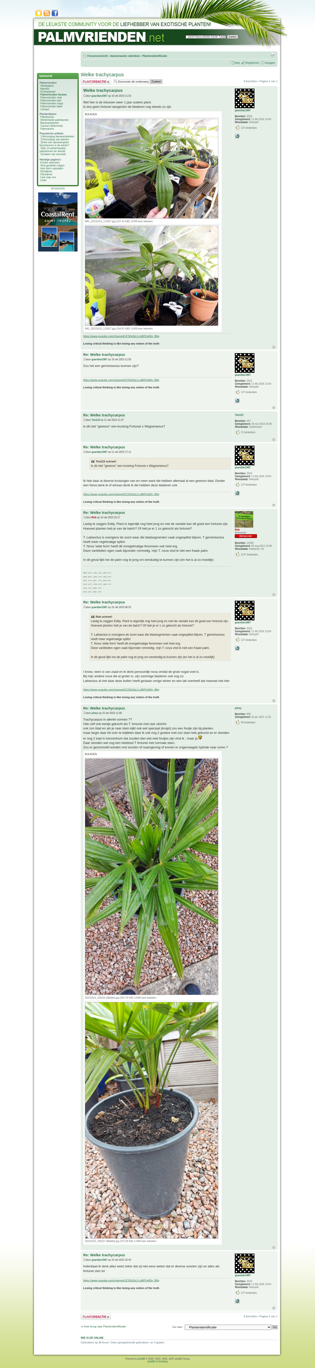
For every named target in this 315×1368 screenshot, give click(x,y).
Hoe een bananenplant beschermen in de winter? (54, 144)
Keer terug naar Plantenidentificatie (105, 1326)
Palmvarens (47, 128)
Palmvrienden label (51, 106)
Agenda (44, 88)
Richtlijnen (46, 171)
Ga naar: (177, 1326)
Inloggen (270, 62)
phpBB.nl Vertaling (157, 1361)
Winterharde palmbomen (54, 119)
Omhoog (273, 347)
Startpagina (47, 85)
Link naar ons (48, 177)
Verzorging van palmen (56, 139)
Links (43, 180)
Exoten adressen (50, 162)
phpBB (141, 1358)
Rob (94, 517)
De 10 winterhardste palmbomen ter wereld (53, 150)
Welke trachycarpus (102, 74)
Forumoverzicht (97, 55)
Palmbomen (47, 116)
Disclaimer (46, 174)
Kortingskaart (48, 91)
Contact (44, 109)
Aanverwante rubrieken (125, 55)
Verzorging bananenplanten (58, 136)
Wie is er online (92, 1337)
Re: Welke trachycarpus (104, 354)
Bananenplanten (49, 122)
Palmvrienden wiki (50, 100)
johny (95, 713)
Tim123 (96, 420)
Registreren (252, 62)
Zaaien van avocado (54, 154)
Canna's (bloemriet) (51, 125)
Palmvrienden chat (51, 97)
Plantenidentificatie (154, 55)
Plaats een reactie (96, 82)
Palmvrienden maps (51, 103)
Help (237, 62)
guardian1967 (99, 95)
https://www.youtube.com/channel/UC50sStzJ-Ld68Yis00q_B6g (121, 336)
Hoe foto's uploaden (51, 168)
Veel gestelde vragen (52, 165)
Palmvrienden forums (53, 94)
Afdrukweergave (272, 55)
